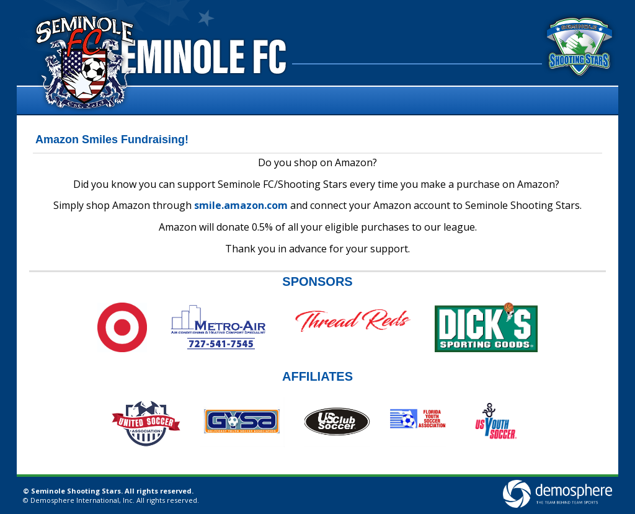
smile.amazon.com (241, 205)
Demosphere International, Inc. (82, 500)
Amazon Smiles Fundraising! (112, 139)
